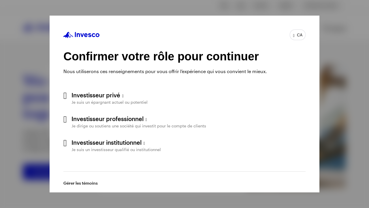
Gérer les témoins (80, 183)
